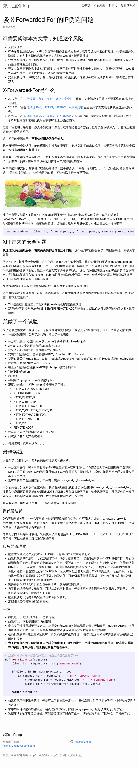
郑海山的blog (16, 5)
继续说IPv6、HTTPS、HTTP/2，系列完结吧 (55, 107)
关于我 (85, 5)
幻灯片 (113, 5)
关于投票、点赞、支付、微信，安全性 (48, 99)
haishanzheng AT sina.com (19, 745)
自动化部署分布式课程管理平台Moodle (49, 116)
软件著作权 (128, 5)
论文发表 (99, 5)
